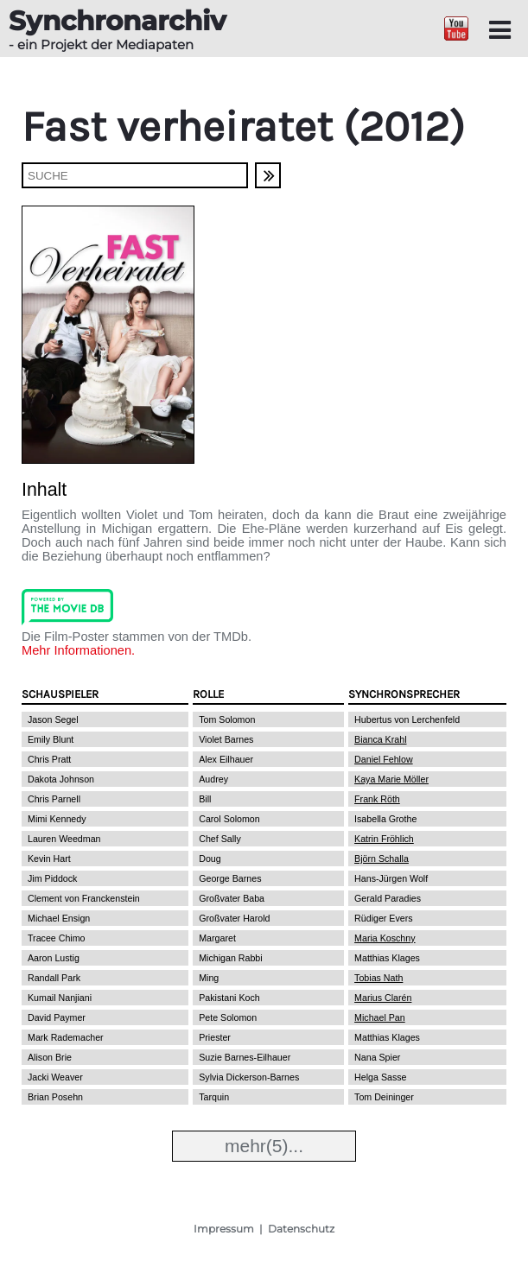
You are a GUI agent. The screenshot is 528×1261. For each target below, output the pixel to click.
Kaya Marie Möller (391, 779)
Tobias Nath (378, 978)
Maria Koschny (384, 938)
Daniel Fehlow (383, 759)
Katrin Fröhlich (384, 838)
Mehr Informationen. (78, 650)
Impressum (224, 1228)
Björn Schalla (381, 858)
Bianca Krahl (380, 739)
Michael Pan (379, 1017)
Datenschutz (301, 1228)
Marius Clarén (382, 997)
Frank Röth (377, 799)
